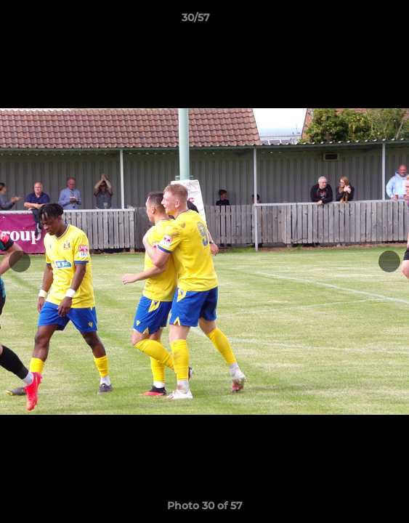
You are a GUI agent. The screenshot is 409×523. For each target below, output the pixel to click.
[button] (356, 21)
